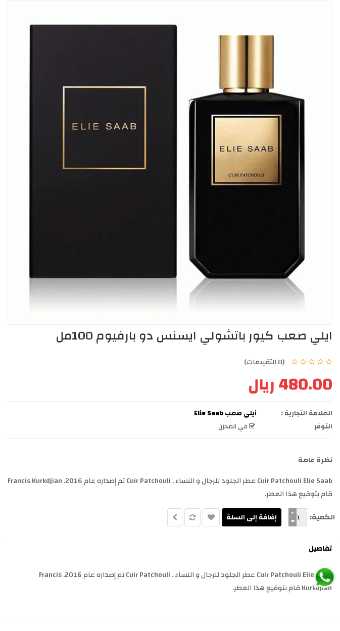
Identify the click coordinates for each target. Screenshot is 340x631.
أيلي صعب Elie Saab (225, 413)
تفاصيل (320, 548)
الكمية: (322, 517)
